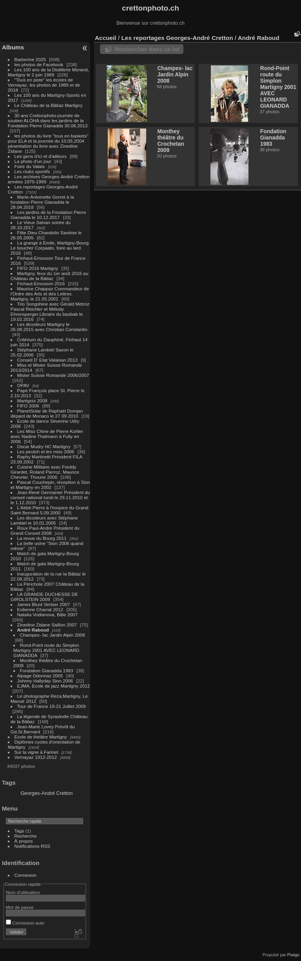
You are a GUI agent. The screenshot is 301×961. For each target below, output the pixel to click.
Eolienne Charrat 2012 (40, 609)
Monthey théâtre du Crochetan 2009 (170, 140)
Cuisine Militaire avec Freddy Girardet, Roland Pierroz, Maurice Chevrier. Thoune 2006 (45, 472)
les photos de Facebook (39, 64)
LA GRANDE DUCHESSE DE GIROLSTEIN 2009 (44, 597)
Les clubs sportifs (32, 171)
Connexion (25, 875)
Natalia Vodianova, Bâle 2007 (47, 614)
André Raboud (33, 629)
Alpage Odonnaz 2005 (40, 675)
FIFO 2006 (28, 405)
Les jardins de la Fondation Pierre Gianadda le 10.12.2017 (48, 215)
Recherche (26, 835)
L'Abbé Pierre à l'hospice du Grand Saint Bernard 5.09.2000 (50, 510)
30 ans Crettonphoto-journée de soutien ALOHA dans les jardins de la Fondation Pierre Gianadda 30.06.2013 (47, 120)
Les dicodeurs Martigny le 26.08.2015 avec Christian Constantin (49, 327)
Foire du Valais (30, 166)
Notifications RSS (33, 846)
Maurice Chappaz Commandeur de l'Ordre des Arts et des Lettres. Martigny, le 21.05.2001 (50, 293)
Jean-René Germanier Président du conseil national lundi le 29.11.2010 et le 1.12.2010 (50, 497)
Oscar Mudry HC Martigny (44, 446)
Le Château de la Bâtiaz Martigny (49, 105)
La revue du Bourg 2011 (42, 538)
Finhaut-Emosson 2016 (41, 283)
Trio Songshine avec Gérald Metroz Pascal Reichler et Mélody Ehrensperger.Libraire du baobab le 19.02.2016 (50, 311)
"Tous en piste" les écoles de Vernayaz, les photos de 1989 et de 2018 (44, 84)
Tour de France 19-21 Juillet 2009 (51, 706)
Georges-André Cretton (46, 793)
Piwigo (293, 954)
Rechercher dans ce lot (147, 49)
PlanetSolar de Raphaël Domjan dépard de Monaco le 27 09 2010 (47, 413)
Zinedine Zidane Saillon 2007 (47, 624)
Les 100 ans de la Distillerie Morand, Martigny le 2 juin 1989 (48, 72)
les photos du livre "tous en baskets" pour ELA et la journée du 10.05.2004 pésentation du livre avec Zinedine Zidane (48, 143)
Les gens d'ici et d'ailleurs (41, 156)
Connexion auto (25, 922)
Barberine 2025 (30, 59)
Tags (19, 830)
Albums (13, 47)
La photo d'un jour (33, 161)
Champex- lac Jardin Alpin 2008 (52, 634)
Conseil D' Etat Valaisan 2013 (47, 359)
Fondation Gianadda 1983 (46, 670)
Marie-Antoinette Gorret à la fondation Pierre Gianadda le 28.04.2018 (42, 202)
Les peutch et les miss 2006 (45, 451)
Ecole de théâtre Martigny (41, 736)
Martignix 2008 (32, 400)
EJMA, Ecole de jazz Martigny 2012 (53, 685)
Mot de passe (20, 907)
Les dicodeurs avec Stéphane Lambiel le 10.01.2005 (44, 520)
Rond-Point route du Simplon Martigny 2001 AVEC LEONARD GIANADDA (46, 650)
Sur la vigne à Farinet (36, 752)
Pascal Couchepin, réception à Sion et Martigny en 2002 (50, 485)
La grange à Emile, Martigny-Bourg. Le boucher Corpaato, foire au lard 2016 (50, 247)
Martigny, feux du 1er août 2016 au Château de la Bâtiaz (49, 276)
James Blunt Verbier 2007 (43, 604)
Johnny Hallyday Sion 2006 (45, 680)
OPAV (23, 385)
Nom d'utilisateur (23, 892)
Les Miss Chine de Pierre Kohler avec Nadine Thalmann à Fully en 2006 (47, 436)
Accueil (105, 37)
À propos (24, 840)
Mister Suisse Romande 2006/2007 (53, 375)
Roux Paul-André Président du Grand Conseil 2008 (45, 530)
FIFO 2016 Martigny (37, 268)
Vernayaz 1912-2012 (36, 757)
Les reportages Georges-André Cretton (177, 37)
